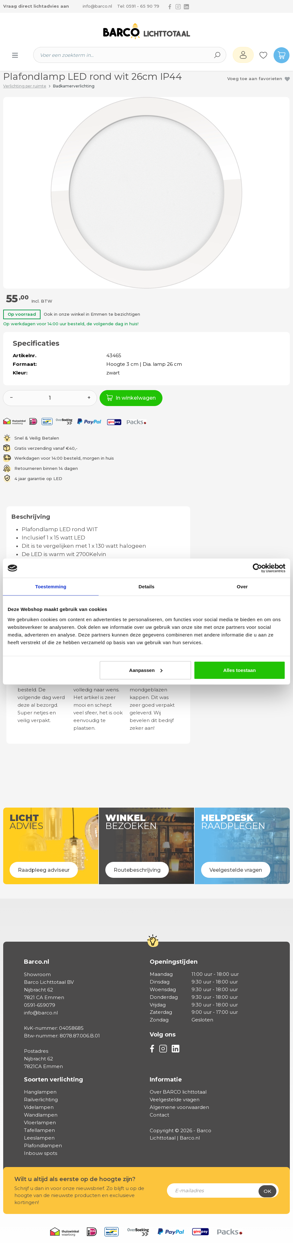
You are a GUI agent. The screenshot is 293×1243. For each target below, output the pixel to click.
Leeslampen (39, 1138)
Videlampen (39, 1107)
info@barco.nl (97, 6)
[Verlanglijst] (263, 55)
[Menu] (15, 55)
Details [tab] (146, 586)
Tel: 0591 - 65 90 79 (138, 6)
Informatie (166, 1079)
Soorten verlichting (53, 1079)
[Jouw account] (243, 55)
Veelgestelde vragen (174, 1099)
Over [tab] (242, 586)
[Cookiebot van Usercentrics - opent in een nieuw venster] (257, 568)
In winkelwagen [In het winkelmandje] (131, 398)
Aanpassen (145, 670)
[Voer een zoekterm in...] (121, 55)
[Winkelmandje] (278, 54)
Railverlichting (41, 1099)
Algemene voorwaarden (179, 1107)
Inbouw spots (40, 1153)
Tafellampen (39, 1130)
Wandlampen (40, 1115)
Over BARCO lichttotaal (178, 1092)
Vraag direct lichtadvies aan (36, 6)
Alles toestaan (239, 670)
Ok (267, 1191)
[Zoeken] (217, 55)
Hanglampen (40, 1092)
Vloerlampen (40, 1122)
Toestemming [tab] (50, 586)
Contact (159, 1115)
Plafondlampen (43, 1145)
